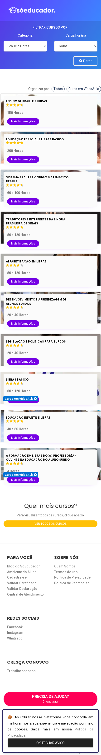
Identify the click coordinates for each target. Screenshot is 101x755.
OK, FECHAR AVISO (50, 743)
